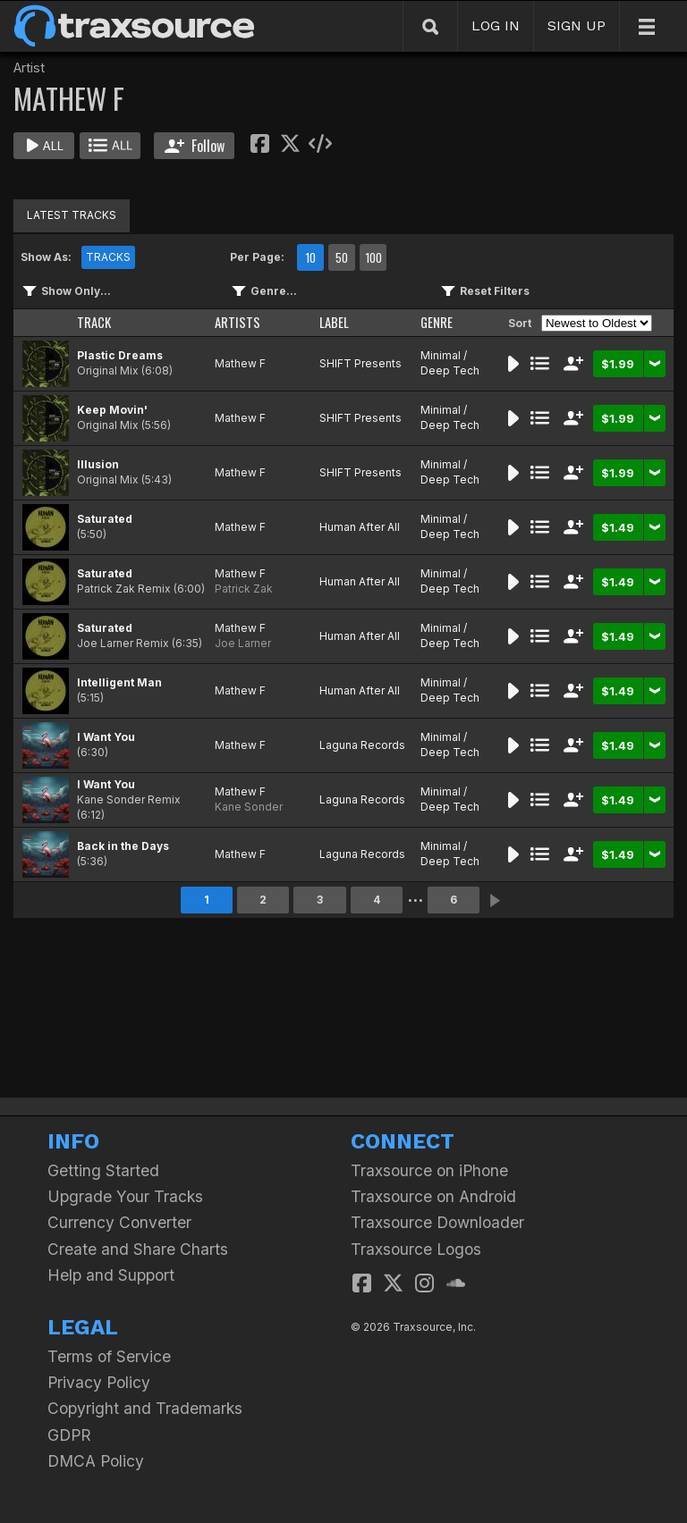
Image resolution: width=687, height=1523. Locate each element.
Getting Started (103, 1170)
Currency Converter (119, 1222)
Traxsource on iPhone (429, 1170)
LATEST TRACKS (71, 215)
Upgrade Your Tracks (125, 1196)
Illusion (98, 464)
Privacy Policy (98, 1382)
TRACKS (108, 257)
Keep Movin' (112, 410)
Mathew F (240, 363)
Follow (195, 145)
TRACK (94, 322)
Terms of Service (109, 1356)
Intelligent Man (119, 682)
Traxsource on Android (433, 1196)
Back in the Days (123, 846)
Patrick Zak (244, 588)
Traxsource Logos (416, 1249)
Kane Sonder (249, 806)
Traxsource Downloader (437, 1222)
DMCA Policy (95, 1460)
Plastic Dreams (120, 355)
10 (310, 257)
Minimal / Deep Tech (449, 363)
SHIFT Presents (360, 363)
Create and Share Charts (137, 1249)
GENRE (436, 322)
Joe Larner (243, 643)
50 (341, 257)
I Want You (106, 737)
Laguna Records (362, 745)
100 (373, 257)
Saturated (104, 519)
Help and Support (110, 1275)
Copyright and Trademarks (144, 1408)
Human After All (359, 527)
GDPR (69, 1435)
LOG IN (495, 25)
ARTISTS (237, 322)
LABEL (334, 322)
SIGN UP (576, 25)
